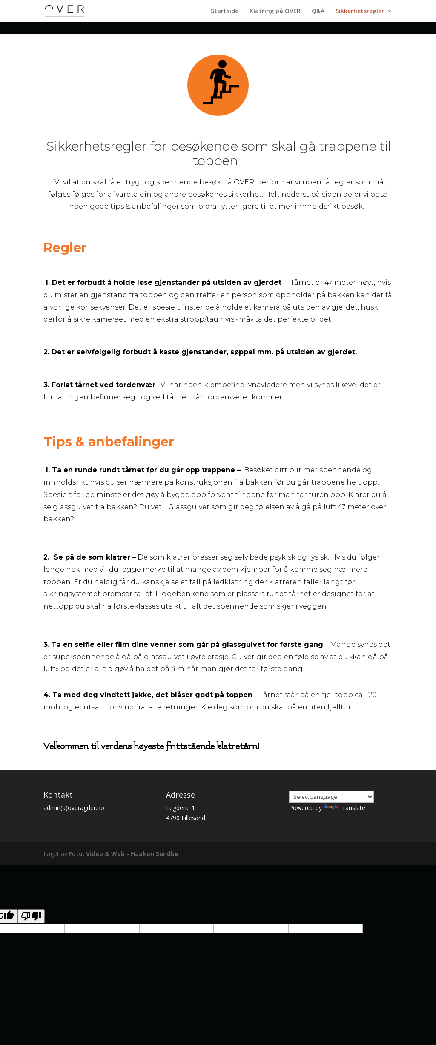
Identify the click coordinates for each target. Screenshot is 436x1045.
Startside (224, 11)
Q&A (318, 11)
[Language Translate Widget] (331, 797)
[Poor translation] (31, 916)
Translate (344, 808)
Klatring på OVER (275, 11)
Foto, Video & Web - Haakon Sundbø (123, 854)
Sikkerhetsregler (360, 11)
